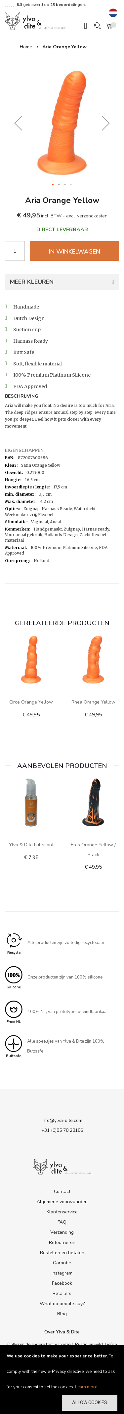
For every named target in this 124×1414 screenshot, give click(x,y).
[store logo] (35, 20)
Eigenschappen (24, 450)
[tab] (62, 397)
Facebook (62, 1283)
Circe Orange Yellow (31, 702)
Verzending (62, 1232)
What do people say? (62, 1304)
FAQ (62, 1222)
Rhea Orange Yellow (93, 702)
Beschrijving (21, 396)
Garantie (62, 1263)
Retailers (62, 1293)
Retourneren (62, 1242)
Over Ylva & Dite (62, 1332)
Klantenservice (62, 1212)
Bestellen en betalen (62, 1253)
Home (26, 47)
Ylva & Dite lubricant (31, 845)
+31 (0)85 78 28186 (62, 1130)
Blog (62, 1314)
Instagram (62, 1273)
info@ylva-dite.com (62, 1120)
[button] (113, 13)
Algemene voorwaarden (62, 1202)
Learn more (86, 1387)
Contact (62, 1191)
